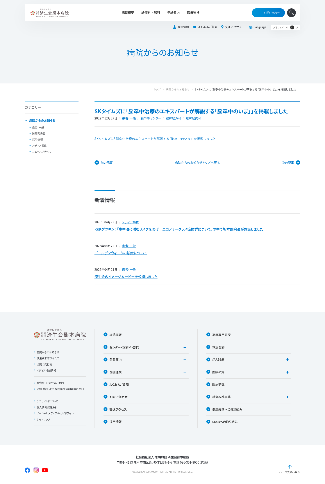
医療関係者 (38, 133)
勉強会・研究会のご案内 (50, 383)
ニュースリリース (41, 151)
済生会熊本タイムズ (48, 358)
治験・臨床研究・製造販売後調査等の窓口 (60, 389)
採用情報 (181, 27)
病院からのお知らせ (42, 121)
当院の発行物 (44, 364)
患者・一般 (38, 127)
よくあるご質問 (205, 27)
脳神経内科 (193, 118)
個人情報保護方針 (47, 407)
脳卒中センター (151, 118)
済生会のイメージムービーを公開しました (126, 276)
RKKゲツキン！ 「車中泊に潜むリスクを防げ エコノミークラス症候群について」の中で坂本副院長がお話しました (179, 229)
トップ (161, 89)
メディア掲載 (39, 145)
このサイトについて (47, 401)
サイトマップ (43, 419)
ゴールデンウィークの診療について (121, 252)
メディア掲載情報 (46, 370)
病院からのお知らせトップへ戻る (197, 162)
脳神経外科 (173, 118)
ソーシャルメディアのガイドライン (55, 413)
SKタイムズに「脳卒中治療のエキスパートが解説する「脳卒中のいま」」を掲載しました (155, 138)
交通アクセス (231, 27)
